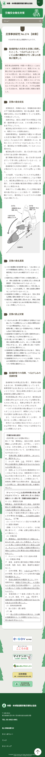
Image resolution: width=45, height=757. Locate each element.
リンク (4, 740)
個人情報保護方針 (8, 728)
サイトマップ (7, 746)
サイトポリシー (7, 734)
